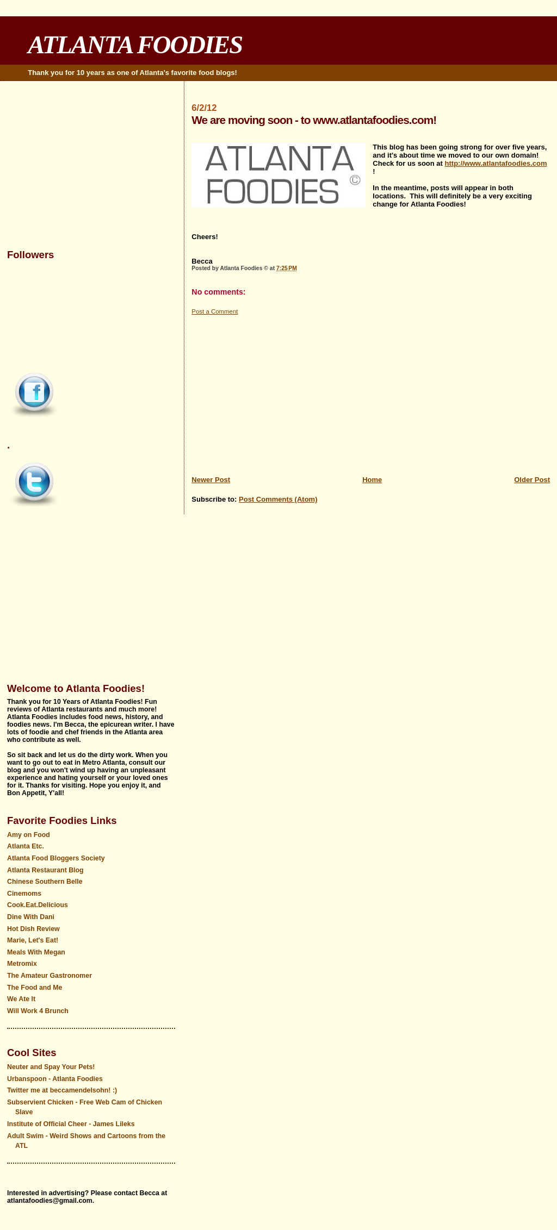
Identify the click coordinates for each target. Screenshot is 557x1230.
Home (372, 480)
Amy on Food (28, 835)
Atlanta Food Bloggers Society (56, 858)
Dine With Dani (30, 917)
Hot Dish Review (33, 929)
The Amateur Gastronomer (49, 975)
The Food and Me (35, 987)
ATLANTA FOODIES (135, 44)
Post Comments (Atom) (278, 499)
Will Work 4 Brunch (38, 1011)
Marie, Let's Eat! (32, 940)
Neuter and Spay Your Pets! (51, 1067)
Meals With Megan (36, 952)
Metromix (22, 963)
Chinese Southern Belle (45, 881)
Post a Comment (214, 311)
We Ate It (21, 999)
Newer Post (210, 480)
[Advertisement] (370, 392)
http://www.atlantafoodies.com (496, 163)
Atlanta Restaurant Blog (45, 870)
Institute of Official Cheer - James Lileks (71, 1124)
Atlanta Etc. (25, 846)
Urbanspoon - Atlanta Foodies (55, 1079)
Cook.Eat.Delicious (37, 905)
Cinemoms (24, 893)
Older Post (532, 480)
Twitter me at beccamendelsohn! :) (62, 1090)
